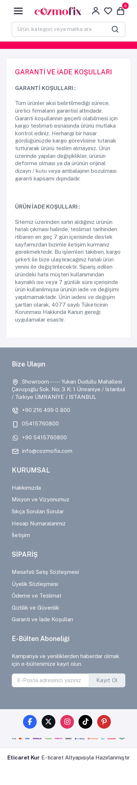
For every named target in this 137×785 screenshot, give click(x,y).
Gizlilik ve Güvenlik (35, 608)
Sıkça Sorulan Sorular (38, 511)
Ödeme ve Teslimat (36, 595)
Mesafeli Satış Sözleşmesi (45, 572)
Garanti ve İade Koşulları (42, 619)
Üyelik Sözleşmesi (35, 584)
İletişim (21, 535)
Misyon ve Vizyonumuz (40, 499)
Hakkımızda (26, 488)
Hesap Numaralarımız (39, 523)
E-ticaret (52, 757)
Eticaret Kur (23, 757)
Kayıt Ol (107, 680)
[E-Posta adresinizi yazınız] (50, 680)
